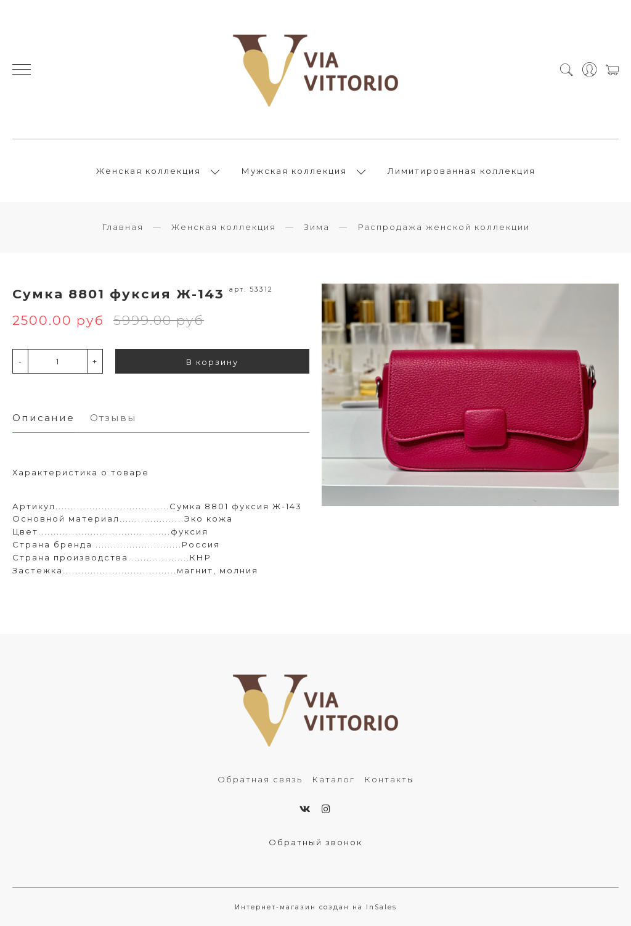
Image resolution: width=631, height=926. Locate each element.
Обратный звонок (315, 842)
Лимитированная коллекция (461, 171)
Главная (123, 227)
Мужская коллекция (294, 171)
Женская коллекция (148, 171)
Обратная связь (260, 779)
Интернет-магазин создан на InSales (316, 907)
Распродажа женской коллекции (443, 227)
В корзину (212, 362)
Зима (317, 227)
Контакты (389, 779)
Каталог (333, 779)
